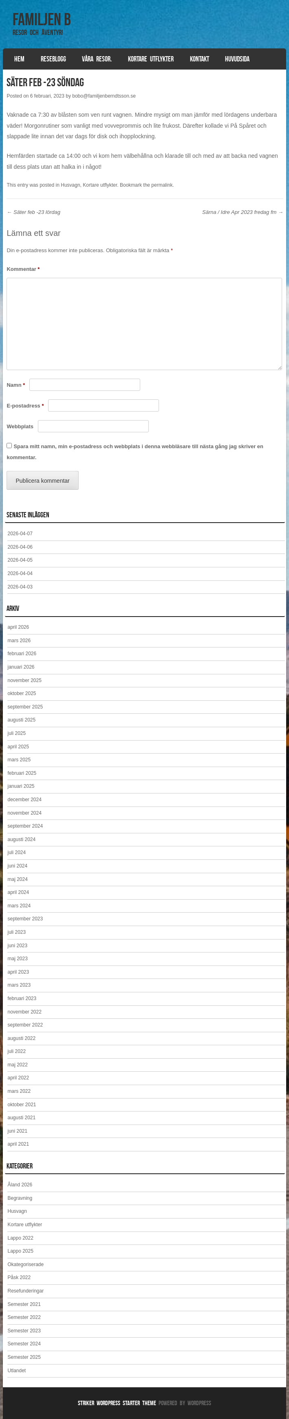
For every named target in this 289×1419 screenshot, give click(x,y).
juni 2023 (17, 945)
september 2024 (25, 826)
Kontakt (199, 59)
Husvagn (70, 185)
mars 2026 (19, 640)
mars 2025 (19, 760)
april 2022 (18, 1078)
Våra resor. (97, 59)
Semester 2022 (23, 1317)
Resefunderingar (25, 1291)
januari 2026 (20, 667)
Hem (19, 59)
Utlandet (16, 1370)
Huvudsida (237, 59)
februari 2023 (21, 998)
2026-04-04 (19, 573)
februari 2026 (21, 653)
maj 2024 (17, 879)
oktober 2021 (21, 1104)
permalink (161, 185)
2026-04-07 (19, 533)
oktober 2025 (21, 693)
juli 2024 (16, 852)
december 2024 (24, 799)
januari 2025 (20, 786)
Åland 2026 (19, 1185)
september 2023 (25, 919)
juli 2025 (16, 733)
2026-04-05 (19, 560)
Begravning (19, 1198)
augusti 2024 (21, 839)
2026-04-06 (19, 547)
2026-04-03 (19, 587)
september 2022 (25, 1025)
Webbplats (20, 426)
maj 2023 (17, 958)
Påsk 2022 (19, 1277)
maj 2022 (17, 1065)
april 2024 (18, 892)
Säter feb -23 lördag (33, 212)
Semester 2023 (23, 1331)
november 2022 (24, 1012)
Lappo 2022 (20, 1238)
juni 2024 (17, 866)
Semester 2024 (23, 1344)
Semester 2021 (23, 1304)
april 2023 (18, 972)
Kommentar (23, 269)
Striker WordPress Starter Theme (117, 1402)
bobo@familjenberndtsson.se (104, 96)
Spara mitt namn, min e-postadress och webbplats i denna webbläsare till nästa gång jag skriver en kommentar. (135, 451)
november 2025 (24, 680)
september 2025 (25, 707)
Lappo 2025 (20, 1251)
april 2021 (18, 1144)
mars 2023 (19, 985)
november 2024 (24, 813)
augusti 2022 (21, 1038)
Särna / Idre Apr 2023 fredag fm (242, 212)
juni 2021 (17, 1131)
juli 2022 (16, 1051)
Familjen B (42, 19)
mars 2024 (19, 906)
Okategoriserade (25, 1264)
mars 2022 (19, 1091)
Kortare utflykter (151, 59)
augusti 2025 (21, 720)
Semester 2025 (23, 1357)
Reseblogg (53, 59)
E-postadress (25, 406)
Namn (16, 385)
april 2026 (18, 627)
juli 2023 (16, 932)
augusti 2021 (21, 1117)
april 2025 (18, 747)
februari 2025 (21, 773)
